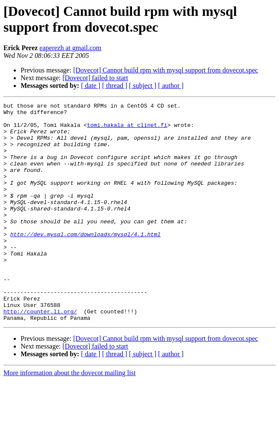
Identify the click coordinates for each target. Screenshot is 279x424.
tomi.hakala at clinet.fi (127, 130)
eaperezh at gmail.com (70, 47)
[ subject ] (142, 85)
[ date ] (90, 85)
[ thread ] (114, 85)
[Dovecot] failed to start (95, 77)
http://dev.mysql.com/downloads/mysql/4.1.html (85, 261)
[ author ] (171, 85)
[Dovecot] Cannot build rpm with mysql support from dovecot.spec (165, 70)
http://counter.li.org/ (40, 354)
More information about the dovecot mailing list (69, 416)
